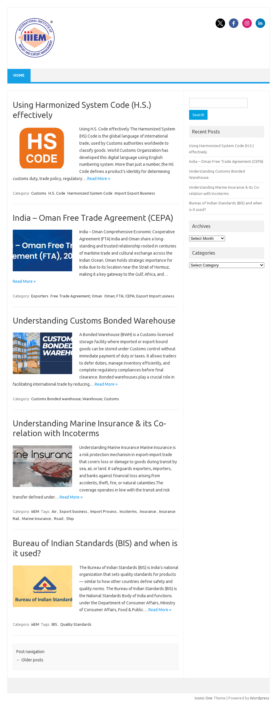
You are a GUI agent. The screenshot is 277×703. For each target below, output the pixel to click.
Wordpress (259, 698)
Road (58, 518)
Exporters (39, 296)
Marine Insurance (36, 518)
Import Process (103, 511)
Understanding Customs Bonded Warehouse (94, 320)
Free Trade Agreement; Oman (76, 296)
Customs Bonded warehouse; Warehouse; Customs (75, 399)
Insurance (148, 511)
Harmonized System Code (90, 193)
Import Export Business (135, 193)
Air (54, 511)
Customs (38, 193)
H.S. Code (56, 193)
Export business (73, 511)
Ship (70, 518)
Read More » (98, 178)
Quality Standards (75, 624)
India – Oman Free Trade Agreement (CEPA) (93, 217)
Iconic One (204, 698)
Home (19, 75)
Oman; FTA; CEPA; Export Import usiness (139, 296)
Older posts (29, 660)
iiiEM (35, 511)
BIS (54, 624)
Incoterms (128, 511)
